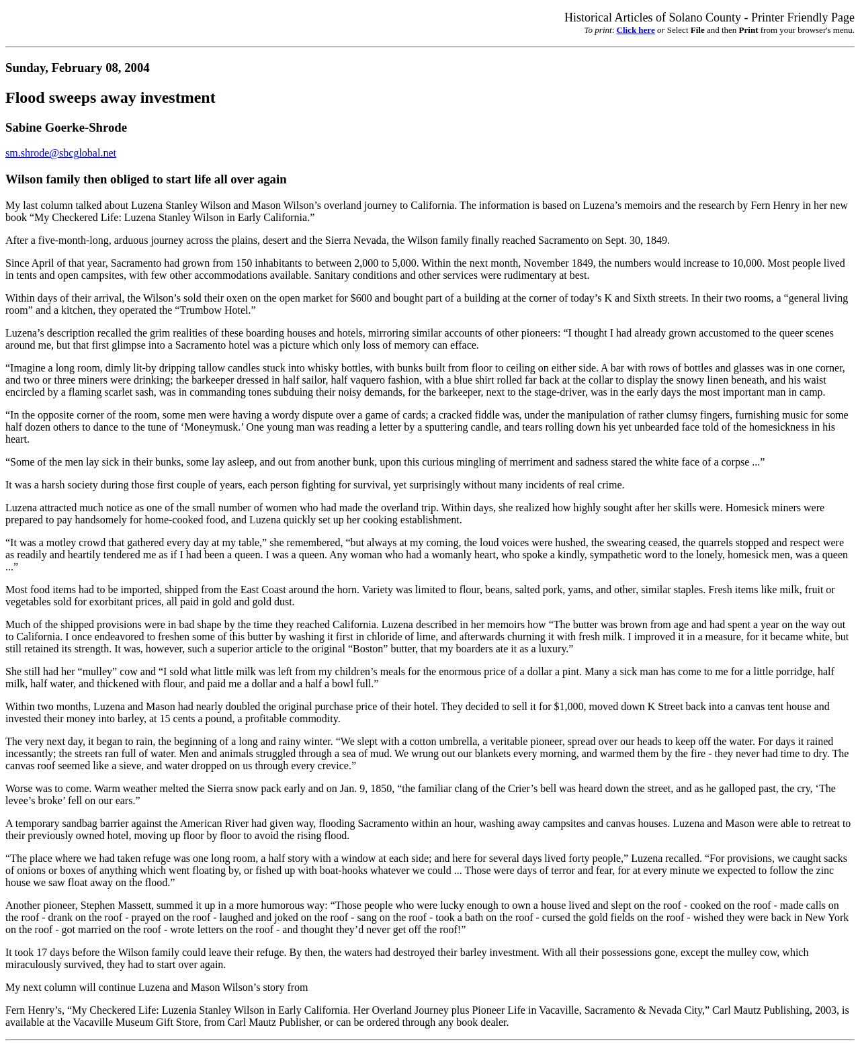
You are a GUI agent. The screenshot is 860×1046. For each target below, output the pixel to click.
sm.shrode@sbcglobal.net (60, 153)
